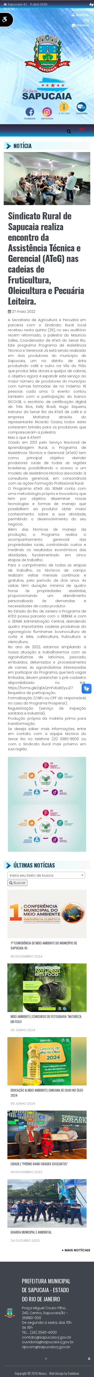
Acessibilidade (83, 10)
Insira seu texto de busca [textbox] (31, 875)
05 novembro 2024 (26, 956)
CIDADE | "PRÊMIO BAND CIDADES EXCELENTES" (39, 1163)
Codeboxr (73, 1373)
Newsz (43, 1373)
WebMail (82, 25)
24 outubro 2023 (25, 1240)
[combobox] (46, 875)
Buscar (17, 882)
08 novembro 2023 (26, 1172)
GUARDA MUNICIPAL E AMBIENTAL (31, 1232)
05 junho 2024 (23, 1030)
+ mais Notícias (76, 1250)
